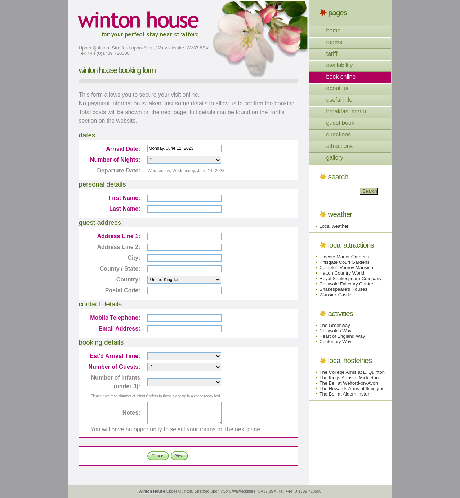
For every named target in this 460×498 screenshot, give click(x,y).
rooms (334, 42)
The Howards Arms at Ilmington (352, 388)
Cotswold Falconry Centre (347, 284)
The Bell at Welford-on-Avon (349, 383)
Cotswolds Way (336, 330)
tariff (332, 54)
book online (341, 77)
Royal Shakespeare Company (351, 278)
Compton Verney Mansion (347, 267)
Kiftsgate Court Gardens (345, 262)
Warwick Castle (336, 294)
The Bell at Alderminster (344, 394)
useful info (339, 100)
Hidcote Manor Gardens (344, 256)
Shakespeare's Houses (343, 289)
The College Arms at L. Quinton (352, 372)
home (333, 30)
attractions (339, 146)
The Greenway (335, 325)
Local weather (334, 226)
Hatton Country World (342, 273)
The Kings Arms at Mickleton (349, 377)
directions (338, 134)
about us (337, 88)
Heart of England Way (342, 336)
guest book (340, 123)
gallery (334, 157)
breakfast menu (346, 111)
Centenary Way (336, 341)
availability (339, 65)
